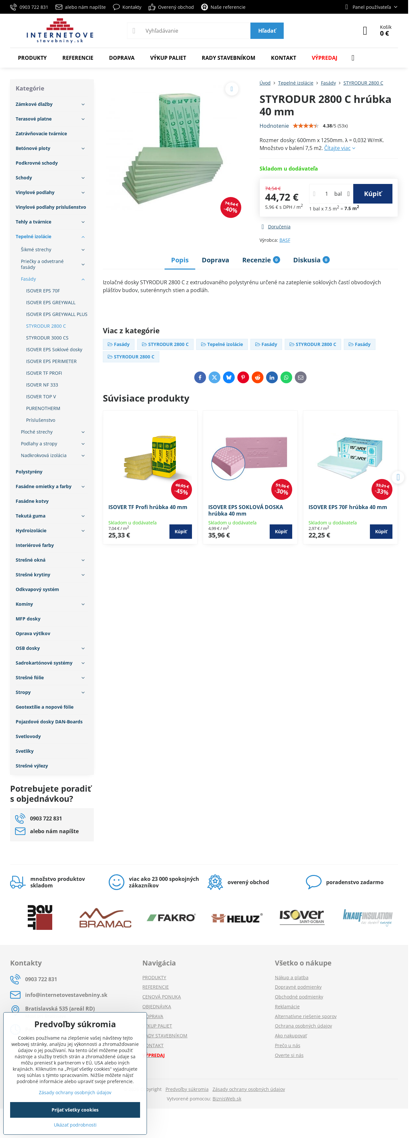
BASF (284, 240)
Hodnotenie (274, 125)
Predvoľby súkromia (187, 1089)
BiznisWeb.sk (227, 1099)
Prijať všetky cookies (75, 1110)
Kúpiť (373, 193)
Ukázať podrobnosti (75, 1125)
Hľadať (267, 30)
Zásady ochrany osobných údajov (249, 1089)
